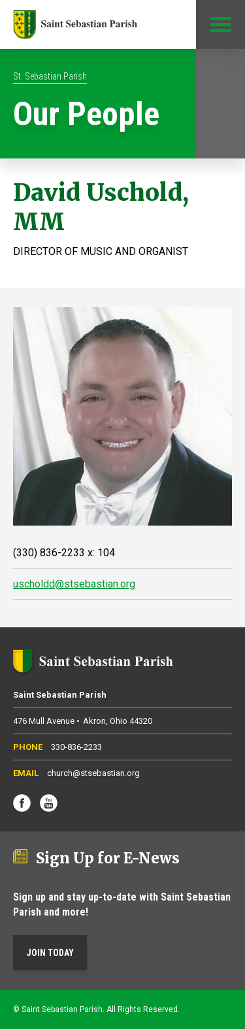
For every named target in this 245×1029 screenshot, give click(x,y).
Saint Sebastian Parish (122, 661)
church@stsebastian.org (93, 773)
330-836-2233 (76, 747)
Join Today (50, 952)
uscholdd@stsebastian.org (74, 584)
